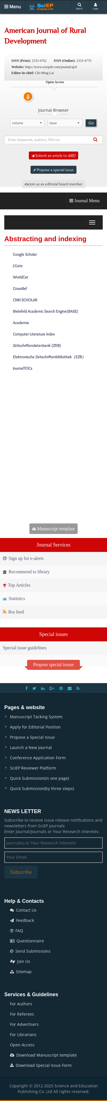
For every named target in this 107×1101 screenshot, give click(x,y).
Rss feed (13, 611)
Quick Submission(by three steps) (42, 788)
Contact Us (23, 910)
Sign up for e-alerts (23, 558)
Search (79, 6)
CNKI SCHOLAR (25, 299)
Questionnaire (27, 941)
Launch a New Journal (31, 747)
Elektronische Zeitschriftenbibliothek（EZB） (49, 356)
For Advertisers (24, 1024)
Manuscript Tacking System (36, 716)
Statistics (14, 598)
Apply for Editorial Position (35, 727)
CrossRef (20, 288)
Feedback (22, 920)
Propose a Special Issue (32, 737)
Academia (21, 322)
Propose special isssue (53, 664)
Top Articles (16, 585)
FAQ (16, 930)
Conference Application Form (38, 757)
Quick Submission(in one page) (39, 778)
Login (95, 6)
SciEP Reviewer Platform (33, 768)
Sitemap (21, 971)
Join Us (20, 961)
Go (91, 123)
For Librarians (23, 1034)
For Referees (22, 1014)
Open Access (22, 1044)
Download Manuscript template (43, 1055)
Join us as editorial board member (53, 184)
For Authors (21, 1003)
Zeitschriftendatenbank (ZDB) (37, 345)
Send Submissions (30, 951)
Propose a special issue (53, 169)
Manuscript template (53, 528)
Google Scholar (25, 254)
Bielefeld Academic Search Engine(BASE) (45, 311)
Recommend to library (26, 571)
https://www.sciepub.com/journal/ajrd (51, 67)
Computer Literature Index (34, 334)
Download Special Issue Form (41, 1065)
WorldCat (20, 277)
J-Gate (18, 265)
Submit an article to (53, 155)
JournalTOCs (22, 368)
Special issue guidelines (25, 647)
